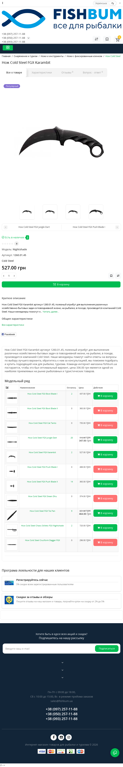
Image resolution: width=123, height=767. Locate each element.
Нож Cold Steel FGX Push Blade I (42, 467)
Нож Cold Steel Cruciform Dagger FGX (42, 540)
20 (72, 437)
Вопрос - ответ (93, 72)
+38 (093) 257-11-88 (13, 41)
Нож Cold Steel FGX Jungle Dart (42, 437)
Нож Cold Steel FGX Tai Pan (42, 511)
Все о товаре (14, 72)
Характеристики (42, 72)
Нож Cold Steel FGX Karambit (42, 452)
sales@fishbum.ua (62, 701)
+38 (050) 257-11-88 (13, 37)
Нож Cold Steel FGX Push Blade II (42, 481)
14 (72, 481)
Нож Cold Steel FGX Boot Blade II (42, 408)
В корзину (105, 396)
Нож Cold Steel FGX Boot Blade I (42, 393)
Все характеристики (13, 324)
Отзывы (67, 72)
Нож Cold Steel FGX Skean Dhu (42, 496)
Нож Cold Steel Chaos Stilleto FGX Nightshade (42, 525)
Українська (101, 3)
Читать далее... (51, 311)
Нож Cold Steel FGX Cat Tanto (42, 423)
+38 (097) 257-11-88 (13, 34)
